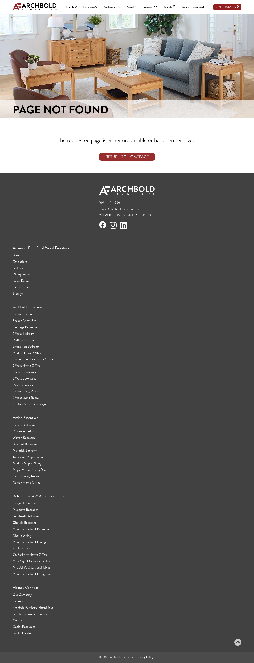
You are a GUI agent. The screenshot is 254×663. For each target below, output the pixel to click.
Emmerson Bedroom (26, 346)
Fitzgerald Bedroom (25, 503)
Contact (18, 620)
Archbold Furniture (27, 307)
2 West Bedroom (24, 333)
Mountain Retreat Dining (29, 542)
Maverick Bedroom (25, 450)
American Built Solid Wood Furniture (41, 248)
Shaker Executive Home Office (33, 359)
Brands (17, 255)
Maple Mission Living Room (30, 469)
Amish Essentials (25, 417)
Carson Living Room (26, 476)
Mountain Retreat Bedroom (31, 529)
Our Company (22, 594)
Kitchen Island (22, 548)
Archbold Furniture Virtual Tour (33, 607)
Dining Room (21, 274)
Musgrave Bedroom (25, 509)
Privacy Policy (145, 657)
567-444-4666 (109, 202)
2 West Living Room (26, 397)
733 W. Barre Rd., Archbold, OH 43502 (125, 215)
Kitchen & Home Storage (29, 404)
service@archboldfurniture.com (119, 209)
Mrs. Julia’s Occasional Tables (31, 567)
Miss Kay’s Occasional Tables (31, 561)
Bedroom (19, 268)
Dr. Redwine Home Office (30, 554)
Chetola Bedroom (24, 522)
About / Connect (25, 587)
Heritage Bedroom (25, 327)
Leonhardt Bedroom (26, 516)
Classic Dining (22, 535)
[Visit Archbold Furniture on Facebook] (102, 227)
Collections (20, 261)
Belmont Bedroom (25, 444)
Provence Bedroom (25, 431)
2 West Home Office (26, 365)
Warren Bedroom (24, 437)
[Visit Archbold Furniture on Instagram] (113, 228)
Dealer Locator (227, 7)
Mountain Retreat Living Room (33, 573)
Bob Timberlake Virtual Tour (31, 614)
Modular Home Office (27, 353)
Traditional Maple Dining (28, 457)
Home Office (21, 287)
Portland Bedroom (24, 340)
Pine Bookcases (23, 384)
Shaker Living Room (26, 391)
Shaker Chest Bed (24, 320)
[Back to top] (237, 643)
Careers (18, 601)
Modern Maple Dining (27, 463)
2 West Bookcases (24, 378)
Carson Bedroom (24, 425)
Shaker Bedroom (23, 314)
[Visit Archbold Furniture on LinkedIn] (123, 228)
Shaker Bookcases (24, 372)
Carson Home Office (26, 482)
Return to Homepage (127, 156)
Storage (18, 293)
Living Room (21, 280)
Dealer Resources (24, 626)
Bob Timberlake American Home (38, 496)
